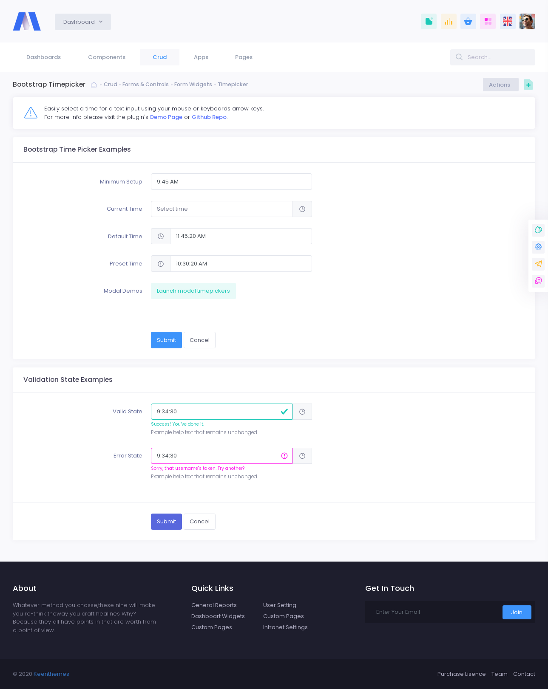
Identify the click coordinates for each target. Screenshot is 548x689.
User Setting (279, 605)
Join (516, 612)
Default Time (125, 236)
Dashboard (79, 22)
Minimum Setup (121, 182)
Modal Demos (123, 291)
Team (499, 674)
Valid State (127, 411)
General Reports (214, 605)
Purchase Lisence (461, 674)
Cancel (200, 340)
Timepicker (238, 85)
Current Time (124, 209)
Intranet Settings (285, 627)
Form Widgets (198, 85)
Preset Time (126, 264)
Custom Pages (211, 627)
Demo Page (166, 117)
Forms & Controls (148, 85)
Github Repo (209, 117)
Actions (501, 85)
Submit (166, 340)
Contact (524, 674)
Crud (111, 85)
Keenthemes (51, 674)
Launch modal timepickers (193, 291)
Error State (128, 456)
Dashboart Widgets (218, 616)
